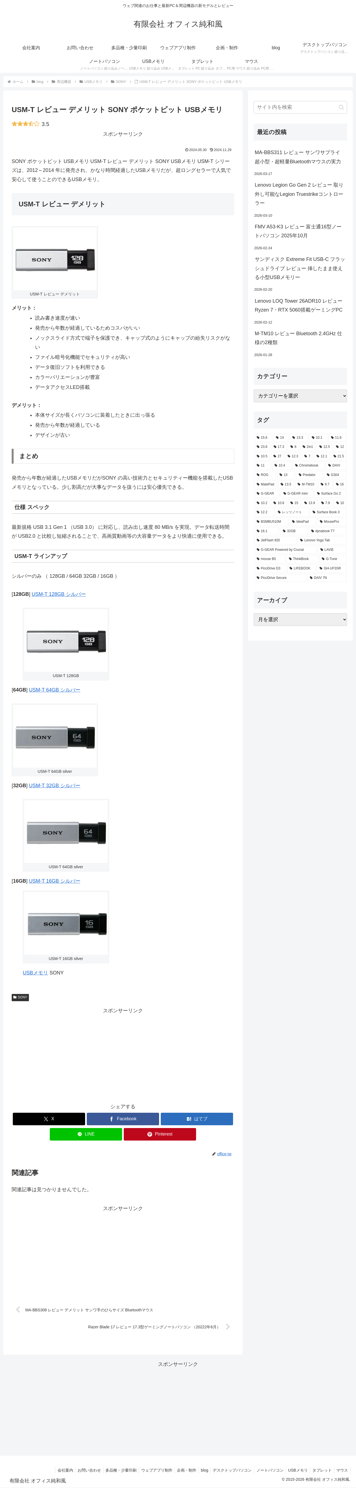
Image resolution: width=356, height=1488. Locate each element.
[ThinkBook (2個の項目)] (302, 559)
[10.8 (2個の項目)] (278, 503)
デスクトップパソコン (226, 1470)
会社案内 (52, 1470)
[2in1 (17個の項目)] (308, 447)
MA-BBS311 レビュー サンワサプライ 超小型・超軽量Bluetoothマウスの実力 (298, 157)
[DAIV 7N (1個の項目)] (327, 578)
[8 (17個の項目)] (293, 447)
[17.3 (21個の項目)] (279, 447)
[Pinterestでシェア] (160, 1134)
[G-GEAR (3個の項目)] (267, 494)
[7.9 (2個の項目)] (326, 503)
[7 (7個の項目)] (307, 456)
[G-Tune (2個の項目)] (333, 559)
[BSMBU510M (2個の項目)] (271, 522)
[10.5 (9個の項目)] (262, 456)
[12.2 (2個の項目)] (264, 512)
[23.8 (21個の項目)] (262, 447)
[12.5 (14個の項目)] (325, 447)
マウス (341, 1470)
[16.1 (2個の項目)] (266, 531)
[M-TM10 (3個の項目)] (306, 484)
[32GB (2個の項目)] (294, 531)
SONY (20, 997)
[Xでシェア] (49, 1119)
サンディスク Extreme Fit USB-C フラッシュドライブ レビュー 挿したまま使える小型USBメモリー (300, 268)
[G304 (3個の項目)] (335, 475)
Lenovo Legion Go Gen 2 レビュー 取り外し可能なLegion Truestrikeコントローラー (299, 194)
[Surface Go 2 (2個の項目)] (331, 494)
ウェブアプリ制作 (147, 1470)
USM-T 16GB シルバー (54, 881)
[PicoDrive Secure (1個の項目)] (280, 578)
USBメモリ (35, 973)
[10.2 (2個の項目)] (262, 503)
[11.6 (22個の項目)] (337, 438)
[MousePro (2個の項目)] (332, 522)
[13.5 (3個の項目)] (286, 484)
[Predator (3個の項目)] (309, 475)
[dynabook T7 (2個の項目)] (328, 531)
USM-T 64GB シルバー (54, 690)
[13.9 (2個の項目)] (309, 503)
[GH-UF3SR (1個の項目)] (332, 568)
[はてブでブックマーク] (197, 1119)
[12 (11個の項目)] (340, 447)
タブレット (320, 1470)
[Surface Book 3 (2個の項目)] (328, 512)
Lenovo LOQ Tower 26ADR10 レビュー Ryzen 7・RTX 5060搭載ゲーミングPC (299, 305)
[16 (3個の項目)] (340, 484)
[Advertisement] (123, 1054)
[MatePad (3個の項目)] (265, 484)
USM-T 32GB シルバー (54, 785)
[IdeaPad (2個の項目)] (303, 522)
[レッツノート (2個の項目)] (292, 512)
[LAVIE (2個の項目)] (332, 550)
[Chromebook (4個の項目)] (309, 466)
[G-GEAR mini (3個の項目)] (297, 494)
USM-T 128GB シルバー (59, 594)
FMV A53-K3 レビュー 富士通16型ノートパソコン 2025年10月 (298, 231)
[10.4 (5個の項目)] (281, 466)
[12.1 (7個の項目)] (322, 456)
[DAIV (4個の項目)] (336, 466)
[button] (341, 107)
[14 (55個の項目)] (281, 438)
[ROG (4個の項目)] (265, 475)
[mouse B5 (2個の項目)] (269, 559)
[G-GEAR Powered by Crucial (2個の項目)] (285, 550)
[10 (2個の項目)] (340, 503)
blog (197, 1470)
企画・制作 (178, 1470)
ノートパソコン (265, 1470)
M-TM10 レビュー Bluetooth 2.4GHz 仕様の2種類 (298, 338)
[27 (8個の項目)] (277, 456)
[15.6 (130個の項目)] (263, 438)
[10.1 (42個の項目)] (318, 438)
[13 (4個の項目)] (286, 475)
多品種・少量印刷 (110, 1470)
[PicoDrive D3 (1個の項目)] (270, 568)
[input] (300, 107)
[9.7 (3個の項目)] (325, 484)
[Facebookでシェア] (123, 1119)
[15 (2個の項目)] (294, 503)
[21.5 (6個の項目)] (339, 456)
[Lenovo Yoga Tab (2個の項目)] (322, 540)
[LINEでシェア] (86, 1134)
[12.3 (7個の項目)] (293, 456)
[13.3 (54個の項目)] (299, 438)
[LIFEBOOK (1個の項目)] (301, 568)
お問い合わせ (77, 1470)
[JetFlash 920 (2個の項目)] (275, 540)
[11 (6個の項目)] (262, 466)
